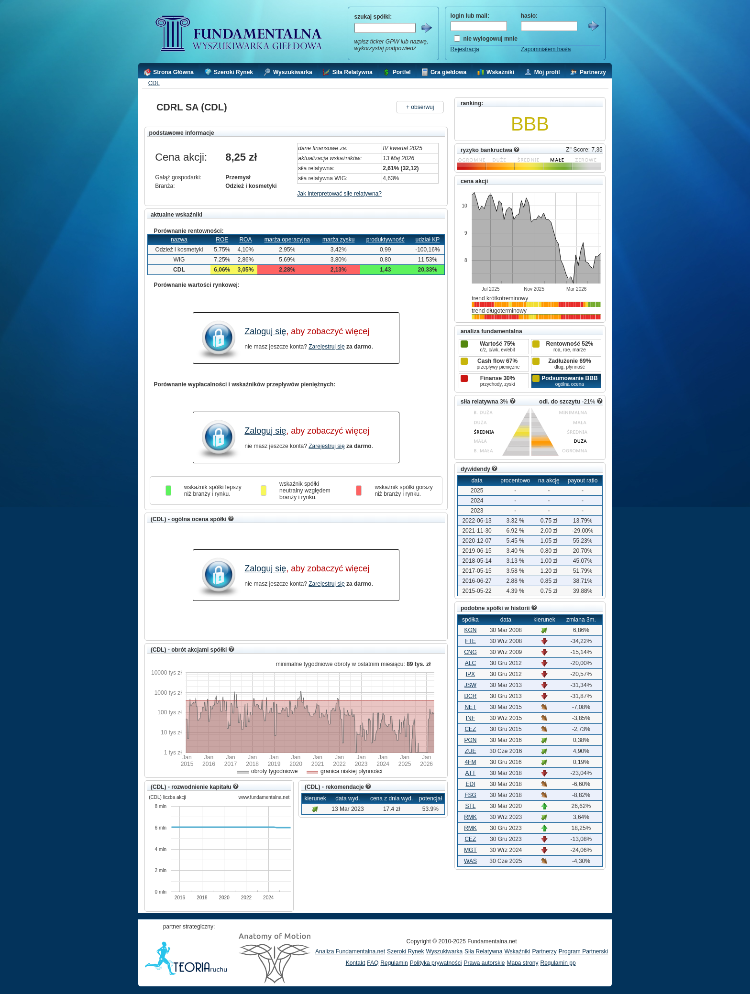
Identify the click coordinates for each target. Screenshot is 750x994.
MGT (470, 850)
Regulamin (394, 963)
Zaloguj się (265, 331)
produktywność (385, 239)
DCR (470, 696)
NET (470, 707)
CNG (470, 652)
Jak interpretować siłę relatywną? (339, 193)
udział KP (428, 239)
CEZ (470, 729)
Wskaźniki (517, 951)
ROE (222, 239)
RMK (470, 817)
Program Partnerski (583, 951)
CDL (154, 83)
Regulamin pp (558, 963)
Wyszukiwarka (444, 951)
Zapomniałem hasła (546, 49)
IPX (470, 674)
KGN (470, 630)
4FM (470, 762)
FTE (470, 641)
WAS (470, 861)
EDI (470, 784)
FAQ (372, 963)
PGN (470, 740)
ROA (245, 239)
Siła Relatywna (483, 951)
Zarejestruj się (326, 346)
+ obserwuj (420, 107)
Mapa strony (522, 963)
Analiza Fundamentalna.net (350, 951)
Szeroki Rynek (405, 951)
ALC (470, 663)
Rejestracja (465, 49)
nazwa (179, 239)
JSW (470, 685)
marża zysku (338, 239)
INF (470, 718)
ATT (470, 773)
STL (470, 806)
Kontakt (355, 963)
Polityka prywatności (436, 963)
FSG (470, 795)
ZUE (470, 751)
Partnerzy (544, 951)
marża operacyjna (287, 239)
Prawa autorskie (484, 963)
